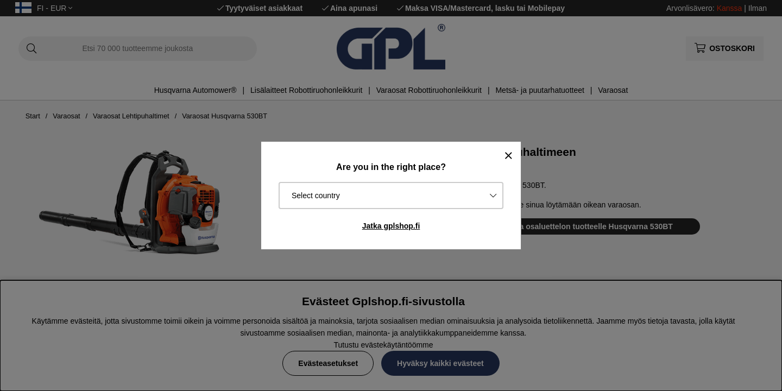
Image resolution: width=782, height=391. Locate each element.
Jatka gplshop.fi (391, 226)
